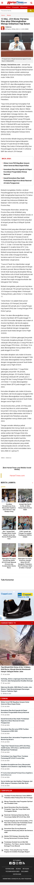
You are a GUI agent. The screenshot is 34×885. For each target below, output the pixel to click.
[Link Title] (10, 863)
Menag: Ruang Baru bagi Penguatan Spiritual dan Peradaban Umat (18, 802)
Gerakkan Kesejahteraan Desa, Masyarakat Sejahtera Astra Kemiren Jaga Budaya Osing (9, 507)
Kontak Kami (17, 874)
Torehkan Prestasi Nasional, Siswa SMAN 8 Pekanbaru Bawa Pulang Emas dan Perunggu (18, 796)
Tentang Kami (9, 868)
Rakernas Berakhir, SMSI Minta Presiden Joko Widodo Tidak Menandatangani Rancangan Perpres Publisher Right (16, 689)
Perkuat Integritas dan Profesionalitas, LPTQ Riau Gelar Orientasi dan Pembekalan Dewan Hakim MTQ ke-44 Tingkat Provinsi (18, 823)
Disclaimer (24, 871)
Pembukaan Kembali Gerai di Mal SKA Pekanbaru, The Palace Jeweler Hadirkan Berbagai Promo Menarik (17, 844)
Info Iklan (26, 868)
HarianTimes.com (17, 476)
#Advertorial (23, 7)
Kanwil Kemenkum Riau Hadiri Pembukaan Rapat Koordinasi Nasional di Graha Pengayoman (17, 180)
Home (3, 15)
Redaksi (18, 868)
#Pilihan (8, 7)
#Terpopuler (15, 7)
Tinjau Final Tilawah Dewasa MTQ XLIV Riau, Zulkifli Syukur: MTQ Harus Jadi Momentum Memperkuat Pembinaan (15, 748)
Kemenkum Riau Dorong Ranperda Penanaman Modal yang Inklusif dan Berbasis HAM (18, 830)
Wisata (9, 15)
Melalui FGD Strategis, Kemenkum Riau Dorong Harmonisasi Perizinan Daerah (16, 837)
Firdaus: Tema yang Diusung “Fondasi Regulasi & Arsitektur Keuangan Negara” (17, 851)
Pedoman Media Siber (12, 871)
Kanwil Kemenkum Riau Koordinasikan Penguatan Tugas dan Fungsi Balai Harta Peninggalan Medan (17, 809)
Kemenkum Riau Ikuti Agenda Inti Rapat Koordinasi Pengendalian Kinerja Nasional (18, 171)
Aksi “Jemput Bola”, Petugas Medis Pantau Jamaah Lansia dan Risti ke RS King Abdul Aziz (9, 535)
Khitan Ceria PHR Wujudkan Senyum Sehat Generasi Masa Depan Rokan (16, 164)
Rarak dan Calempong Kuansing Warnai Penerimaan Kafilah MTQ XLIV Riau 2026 (17, 816)
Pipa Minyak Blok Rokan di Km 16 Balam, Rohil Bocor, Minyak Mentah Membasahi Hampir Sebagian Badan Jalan (16, 669)
